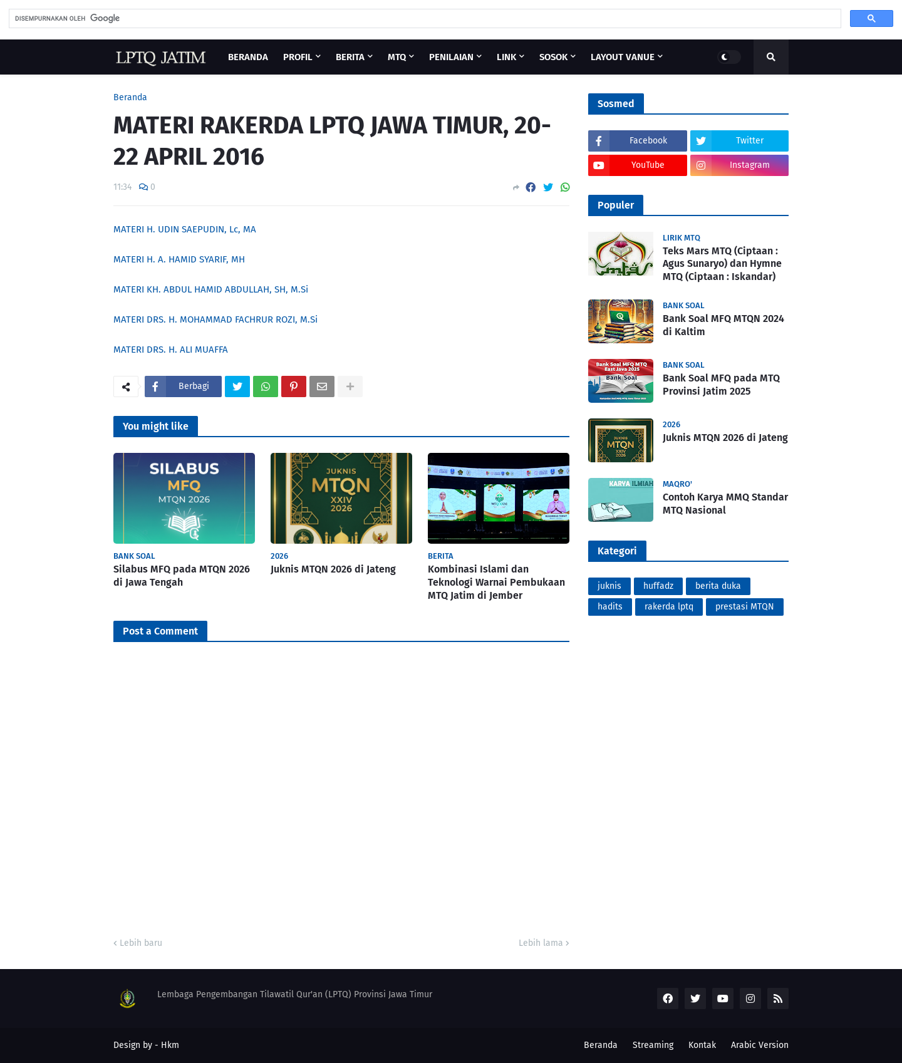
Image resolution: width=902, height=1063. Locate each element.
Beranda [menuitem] (248, 57)
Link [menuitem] (506, 57)
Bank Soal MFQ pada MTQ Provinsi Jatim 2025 (721, 384)
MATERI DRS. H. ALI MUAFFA (170, 349)
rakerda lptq (669, 606)
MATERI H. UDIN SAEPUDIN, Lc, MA (184, 229)
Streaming (653, 1045)
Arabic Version (760, 1045)
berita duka (718, 586)
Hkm (170, 1045)
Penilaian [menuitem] (451, 57)
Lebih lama (541, 943)
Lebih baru (141, 943)
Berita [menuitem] (350, 57)
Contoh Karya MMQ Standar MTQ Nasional (725, 503)
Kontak (702, 1045)
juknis (609, 586)
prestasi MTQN (744, 606)
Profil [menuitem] (298, 57)
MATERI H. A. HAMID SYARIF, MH (179, 259)
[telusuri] (423, 18)
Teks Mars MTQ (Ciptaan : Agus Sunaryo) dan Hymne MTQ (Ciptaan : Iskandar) (722, 264)
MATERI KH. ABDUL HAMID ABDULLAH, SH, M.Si (210, 289)
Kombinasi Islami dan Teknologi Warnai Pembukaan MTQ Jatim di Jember (496, 582)
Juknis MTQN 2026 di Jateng (333, 569)
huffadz (658, 586)
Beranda (130, 97)
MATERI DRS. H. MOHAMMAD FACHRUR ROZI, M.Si (215, 319)
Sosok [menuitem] (553, 57)
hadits (610, 606)
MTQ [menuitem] (397, 57)
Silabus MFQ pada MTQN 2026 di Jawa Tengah (181, 575)
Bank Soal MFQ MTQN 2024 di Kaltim (723, 325)
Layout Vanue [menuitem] (623, 57)
